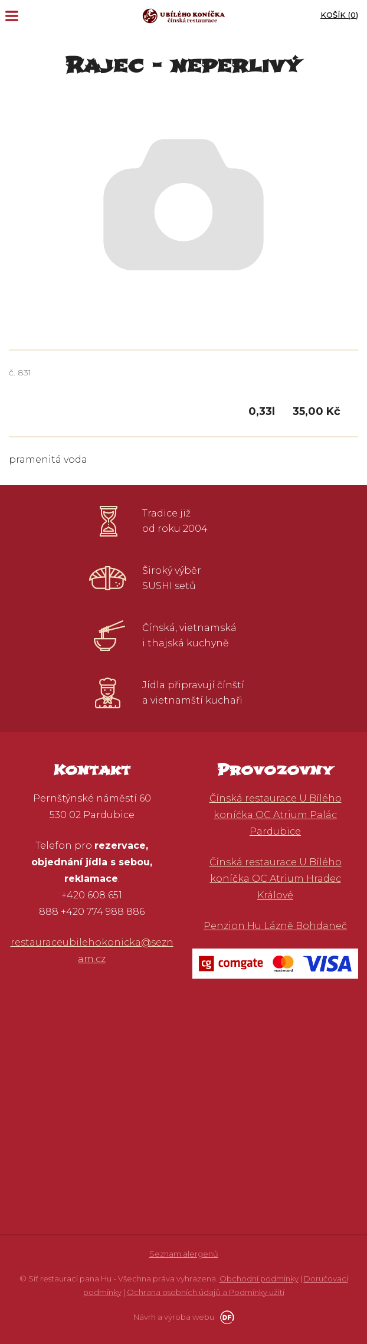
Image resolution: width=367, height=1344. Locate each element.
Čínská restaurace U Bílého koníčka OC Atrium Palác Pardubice (275, 815)
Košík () (339, 14)
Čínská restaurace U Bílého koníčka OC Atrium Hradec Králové (275, 878)
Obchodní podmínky (259, 1278)
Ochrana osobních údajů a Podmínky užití (205, 1292)
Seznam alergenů (183, 1253)
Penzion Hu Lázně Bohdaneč (275, 925)
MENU (12, 16)
